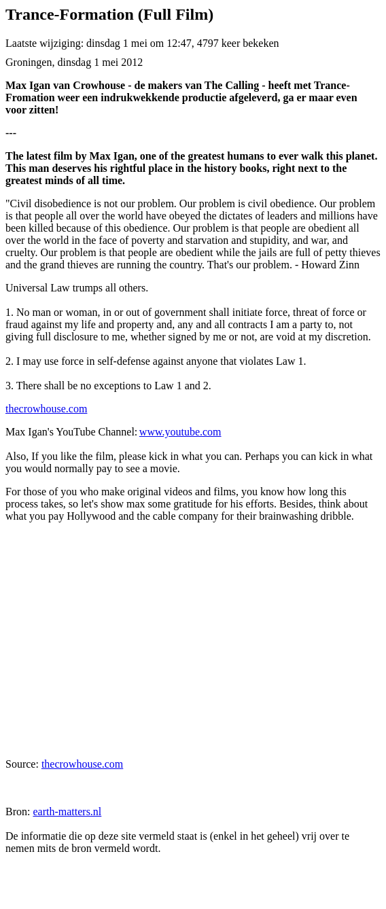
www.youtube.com (180, 432)
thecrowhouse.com (46, 408)
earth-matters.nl (67, 811)
